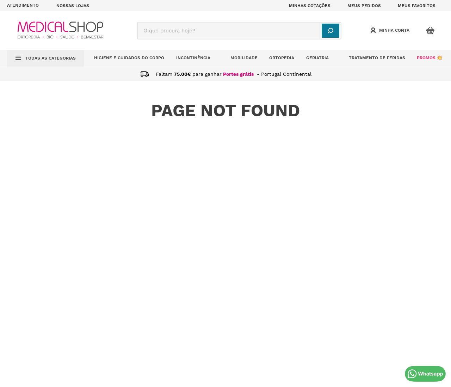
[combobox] (239, 30)
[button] (27, 5)
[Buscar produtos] (330, 31)
